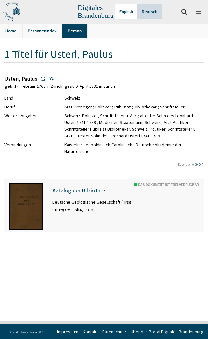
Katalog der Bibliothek (79, 190)
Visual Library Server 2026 (27, 332)
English (126, 12)
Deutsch (149, 12)
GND (198, 164)
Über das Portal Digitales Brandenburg (167, 332)
